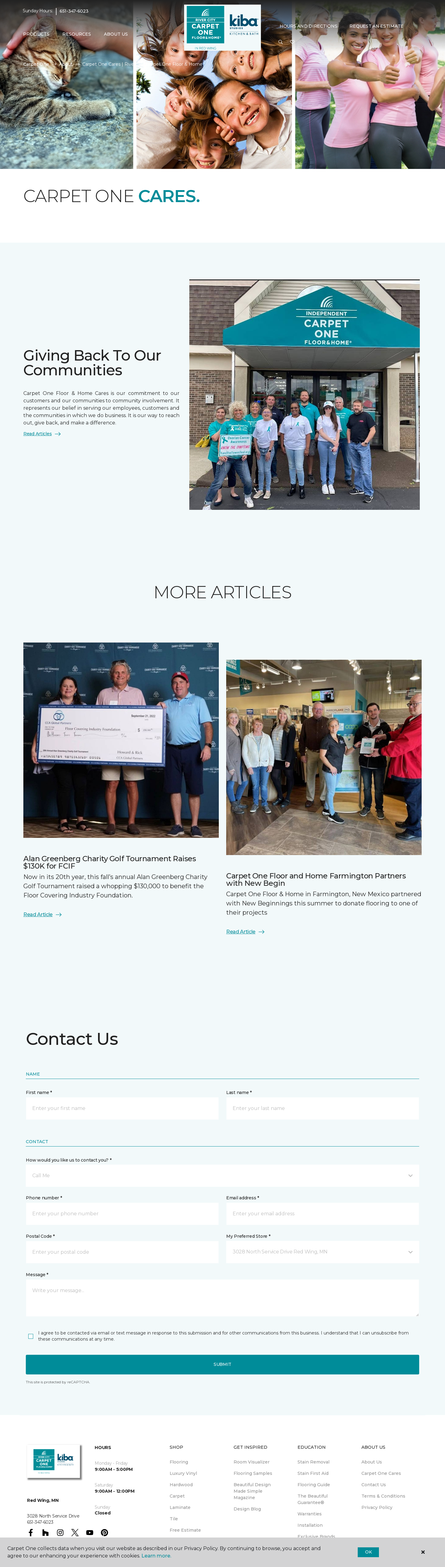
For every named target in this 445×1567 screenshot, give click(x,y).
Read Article (42, 914)
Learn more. (156, 1556)
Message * (37, 1274)
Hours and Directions (308, 26)
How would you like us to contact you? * (68, 1160)
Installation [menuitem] (310, 1525)
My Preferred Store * (248, 1236)
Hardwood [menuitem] (181, 1484)
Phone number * (44, 1198)
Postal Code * (40, 1236)
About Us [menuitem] (371, 1462)
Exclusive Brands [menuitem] (316, 1536)
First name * (39, 1092)
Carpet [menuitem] (177, 1496)
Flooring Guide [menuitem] (313, 1484)
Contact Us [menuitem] (373, 1484)
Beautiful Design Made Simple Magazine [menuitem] (252, 1491)
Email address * (242, 1198)
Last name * (239, 1092)
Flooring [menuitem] (179, 1462)
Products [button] (36, 34)
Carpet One (36, 64)
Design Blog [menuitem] (247, 1509)
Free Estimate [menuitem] (185, 1530)
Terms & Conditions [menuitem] (383, 1496)
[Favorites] (292, 42)
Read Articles (42, 434)
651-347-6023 (74, 11)
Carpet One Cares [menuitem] (381, 1473)
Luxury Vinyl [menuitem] (183, 1473)
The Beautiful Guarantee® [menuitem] (312, 1499)
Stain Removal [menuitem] (313, 1462)
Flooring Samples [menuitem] (253, 1473)
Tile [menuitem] (174, 1519)
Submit (222, 1364)
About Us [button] (116, 34)
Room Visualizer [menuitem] (252, 1462)
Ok (368, 1552)
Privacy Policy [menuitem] (376, 1507)
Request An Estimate (376, 26)
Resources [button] (76, 34)
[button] (280, 42)
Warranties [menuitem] (309, 1514)
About (66, 64)
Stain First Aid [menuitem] (313, 1473)
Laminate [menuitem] (180, 1507)
